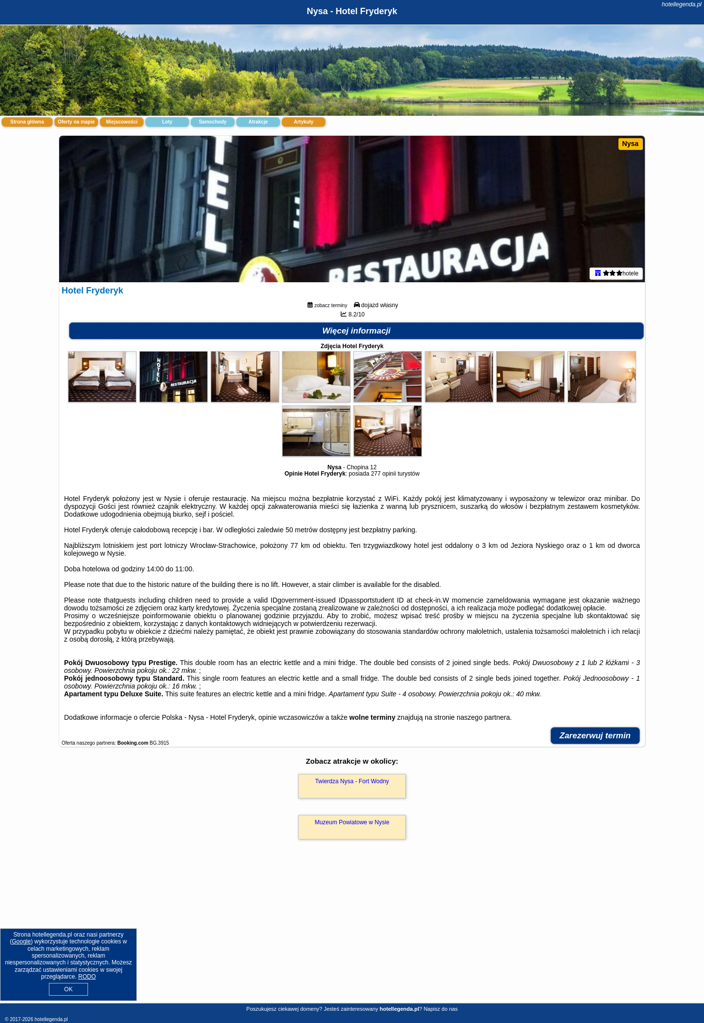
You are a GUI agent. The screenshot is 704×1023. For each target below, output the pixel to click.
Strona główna (27, 122)
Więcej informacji (356, 330)
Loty (167, 122)
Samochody (213, 122)
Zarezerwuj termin (595, 735)
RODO (87, 976)
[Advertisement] (352, 931)
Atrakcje (257, 122)
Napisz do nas (440, 1009)
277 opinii (383, 473)
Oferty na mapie (76, 122)
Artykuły (303, 122)
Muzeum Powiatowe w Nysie (352, 822)
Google (21, 941)
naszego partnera (483, 717)
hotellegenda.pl (682, 4)
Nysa (630, 143)
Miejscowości (121, 122)
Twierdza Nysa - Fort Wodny (352, 781)
